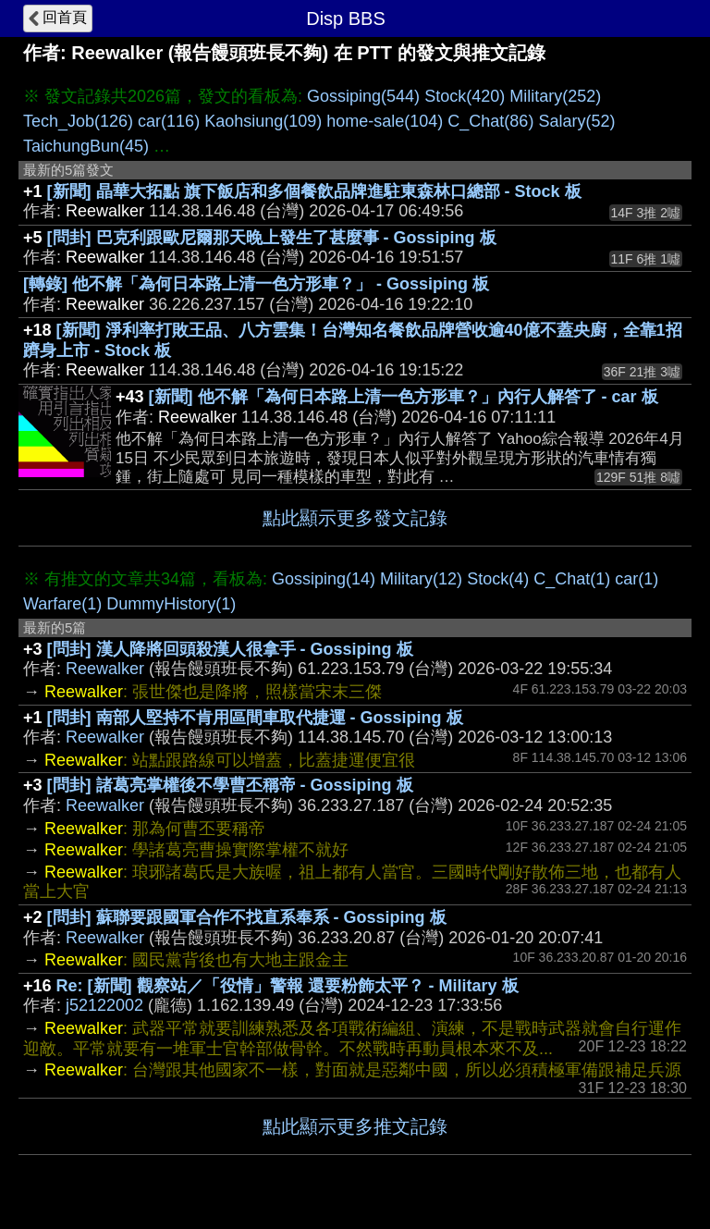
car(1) (636, 579)
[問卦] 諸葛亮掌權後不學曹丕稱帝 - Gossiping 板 (230, 785)
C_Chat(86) (490, 121)
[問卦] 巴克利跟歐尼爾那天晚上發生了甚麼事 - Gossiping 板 (271, 237)
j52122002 (104, 1005)
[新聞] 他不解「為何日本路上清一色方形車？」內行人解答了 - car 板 (403, 396)
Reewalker (105, 668)
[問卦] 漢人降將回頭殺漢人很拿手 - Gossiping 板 (230, 649)
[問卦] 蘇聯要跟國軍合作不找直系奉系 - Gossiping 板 (247, 917)
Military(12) (421, 579)
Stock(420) (464, 96)
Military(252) (555, 96)
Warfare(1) (62, 604)
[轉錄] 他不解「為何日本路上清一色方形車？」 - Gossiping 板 (256, 284)
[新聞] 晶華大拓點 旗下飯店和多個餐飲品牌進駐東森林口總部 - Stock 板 (314, 191)
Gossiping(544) (363, 96)
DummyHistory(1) (171, 604)
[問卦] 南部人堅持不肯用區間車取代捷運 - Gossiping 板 (255, 717)
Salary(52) (576, 121)
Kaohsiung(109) (263, 121)
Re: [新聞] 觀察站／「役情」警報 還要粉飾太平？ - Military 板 (287, 986)
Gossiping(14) (323, 579)
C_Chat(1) (571, 579)
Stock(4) (498, 579)
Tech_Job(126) (78, 121)
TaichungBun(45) (86, 146)
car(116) (169, 121)
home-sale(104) (384, 121)
